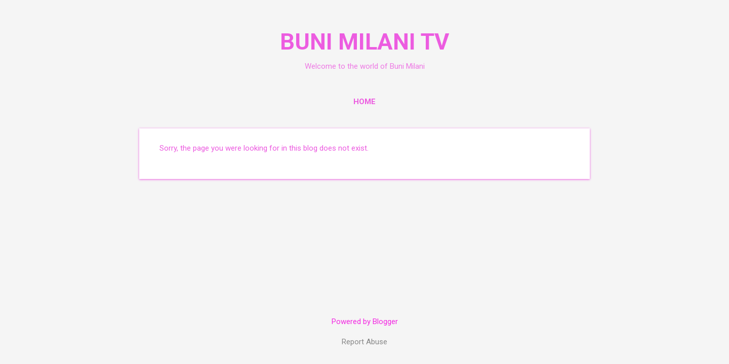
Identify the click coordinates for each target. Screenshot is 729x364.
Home (364, 101)
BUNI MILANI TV (364, 41)
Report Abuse (364, 341)
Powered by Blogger (365, 321)
